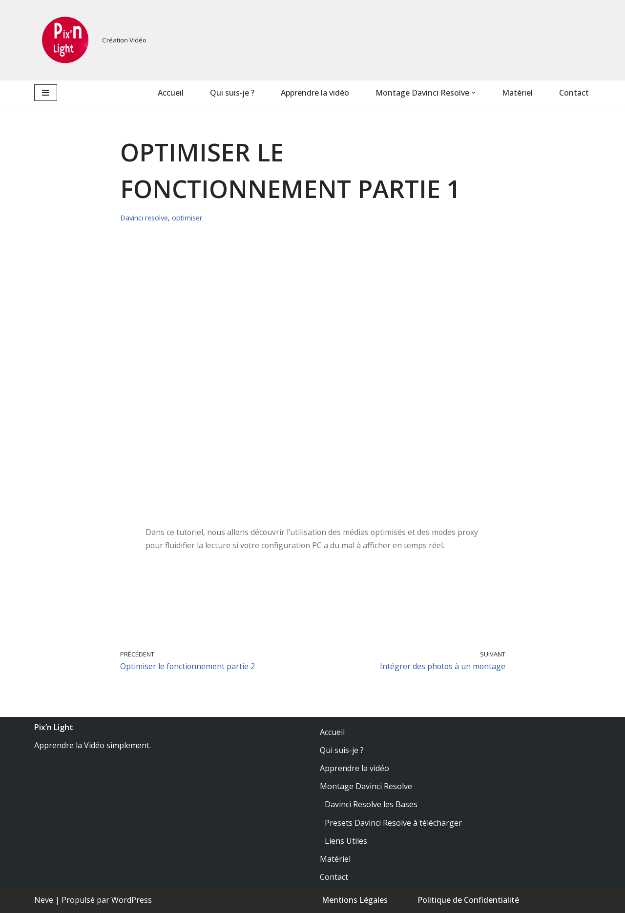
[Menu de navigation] (45, 92)
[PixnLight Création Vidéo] (90, 40)
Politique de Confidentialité (468, 900)
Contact (574, 92)
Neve (43, 900)
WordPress (131, 900)
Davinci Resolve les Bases (371, 804)
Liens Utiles (346, 841)
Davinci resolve (144, 217)
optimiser (187, 217)
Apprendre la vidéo (315, 92)
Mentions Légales (355, 900)
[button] (474, 93)
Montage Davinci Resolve (366, 786)
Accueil (170, 92)
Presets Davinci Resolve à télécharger (393, 822)
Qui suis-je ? (231, 92)
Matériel (517, 92)
